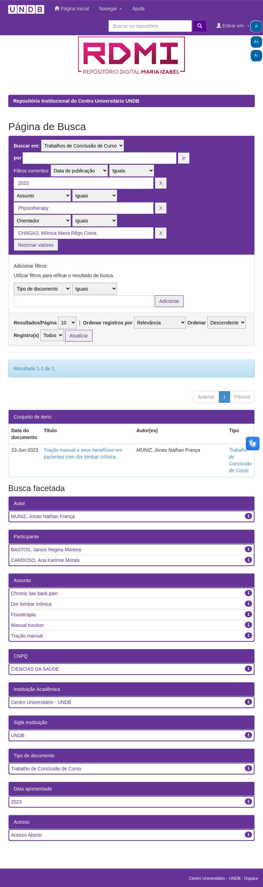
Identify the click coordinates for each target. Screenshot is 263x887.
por (18, 157)
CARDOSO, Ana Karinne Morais (45, 560)
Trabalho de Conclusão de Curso (46, 768)
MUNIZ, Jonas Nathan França (43, 516)
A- (256, 55)
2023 (16, 802)
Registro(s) (26, 335)
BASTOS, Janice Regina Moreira (46, 549)
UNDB (18, 735)
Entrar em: (233, 25)
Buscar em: (27, 146)
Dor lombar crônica (31, 604)
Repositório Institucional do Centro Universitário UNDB (76, 101)
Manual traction (27, 625)
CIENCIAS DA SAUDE (35, 669)
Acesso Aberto (26, 835)
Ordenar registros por (108, 322)
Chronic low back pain (34, 593)
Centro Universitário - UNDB (41, 702)
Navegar (110, 8)
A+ (256, 41)
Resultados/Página (35, 322)
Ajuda (138, 8)
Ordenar (196, 322)
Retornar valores (36, 245)
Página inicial (71, 8)
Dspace (251, 878)
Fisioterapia (23, 614)
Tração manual (27, 636)
